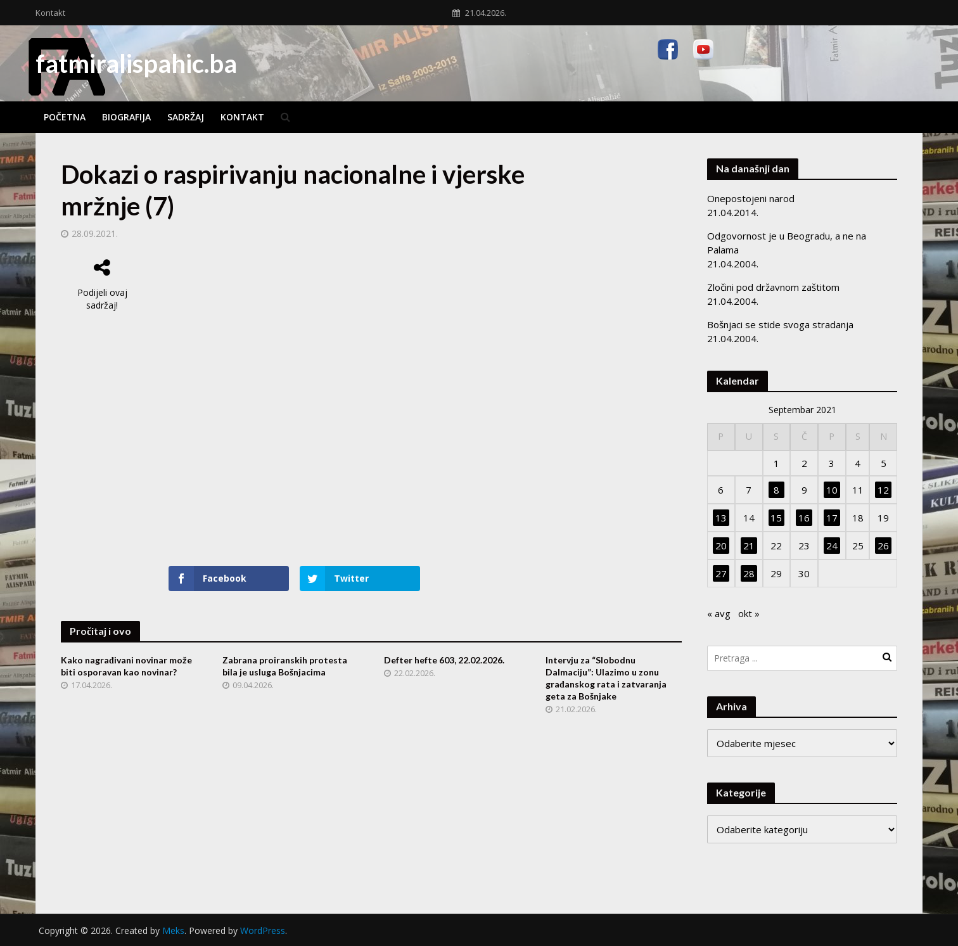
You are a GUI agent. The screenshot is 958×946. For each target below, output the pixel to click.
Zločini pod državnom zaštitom (773, 287)
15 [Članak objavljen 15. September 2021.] (776, 517)
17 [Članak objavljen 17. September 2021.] (832, 517)
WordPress (262, 930)
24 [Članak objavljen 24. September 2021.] (832, 545)
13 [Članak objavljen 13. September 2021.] (721, 517)
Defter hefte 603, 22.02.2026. (444, 660)
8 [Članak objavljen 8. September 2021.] (776, 489)
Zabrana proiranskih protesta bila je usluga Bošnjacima (284, 666)
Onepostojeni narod (751, 198)
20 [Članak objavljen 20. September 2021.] (721, 545)
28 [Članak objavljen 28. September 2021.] (749, 573)
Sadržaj (185, 117)
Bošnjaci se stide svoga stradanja (780, 324)
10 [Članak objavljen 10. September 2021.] (832, 489)
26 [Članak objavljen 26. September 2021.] (883, 545)
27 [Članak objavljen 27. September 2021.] (721, 573)
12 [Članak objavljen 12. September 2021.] (883, 489)
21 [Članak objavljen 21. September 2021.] (749, 545)
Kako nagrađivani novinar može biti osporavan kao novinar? (126, 666)
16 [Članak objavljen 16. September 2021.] (804, 517)
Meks (173, 930)
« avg (719, 613)
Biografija (126, 117)
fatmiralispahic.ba (136, 63)
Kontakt (50, 12)
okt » (749, 613)
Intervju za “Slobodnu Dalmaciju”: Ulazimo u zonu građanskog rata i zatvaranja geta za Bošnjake (606, 678)
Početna (65, 117)
